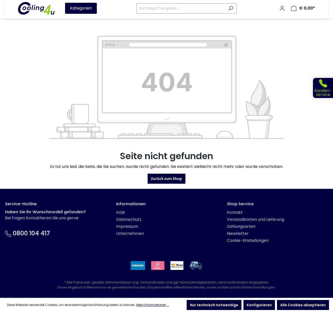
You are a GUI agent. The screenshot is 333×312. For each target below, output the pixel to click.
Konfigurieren (259, 304)
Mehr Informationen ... (152, 305)
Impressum (127, 226)
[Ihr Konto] (282, 8)
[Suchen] (231, 8)
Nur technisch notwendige (214, 304)
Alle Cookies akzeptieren (303, 304)
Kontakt (235, 212)
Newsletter (238, 233)
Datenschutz (128, 219)
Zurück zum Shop (166, 178)
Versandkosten (152, 282)
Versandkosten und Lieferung (255, 219)
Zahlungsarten (241, 226)
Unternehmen (130, 233)
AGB (120, 212)
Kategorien (81, 8)
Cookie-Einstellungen (248, 240)
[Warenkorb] (303, 8)
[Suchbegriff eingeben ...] (181, 8)
